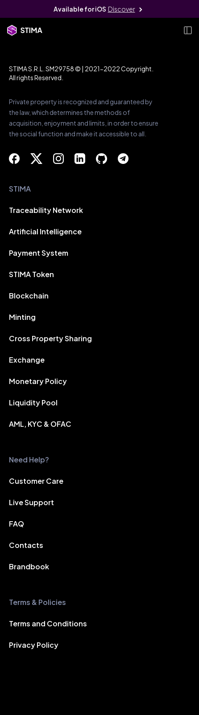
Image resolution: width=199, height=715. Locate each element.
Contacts (26, 545)
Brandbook (29, 566)
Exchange (27, 359)
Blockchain (29, 295)
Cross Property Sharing (50, 338)
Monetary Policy (38, 381)
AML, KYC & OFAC (40, 424)
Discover (121, 9)
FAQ (16, 523)
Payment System (38, 252)
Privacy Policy (33, 645)
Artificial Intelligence (45, 231)
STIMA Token (31, 274)
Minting (22, 317)
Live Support (31, 502)
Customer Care (36, 481)
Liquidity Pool (33, 402)
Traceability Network (46, 210)
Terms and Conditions (48, 623)
